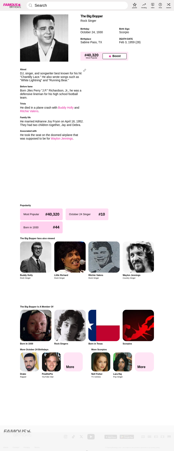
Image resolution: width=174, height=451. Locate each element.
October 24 (87, 32)
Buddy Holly (66, 107)
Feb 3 (122, 42)
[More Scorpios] (144, 361)
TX (100, 42)
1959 (131, 42)
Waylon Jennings (62, 138)
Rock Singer (88, 20)
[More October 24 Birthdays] (73, 361)
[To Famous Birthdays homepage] (12, 5)
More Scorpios (99, 349)
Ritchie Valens (29, 111)
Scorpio (124, 32)
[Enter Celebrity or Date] (77, 5)
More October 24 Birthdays (34, 349)
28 (138, 42)
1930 (100, 32)
